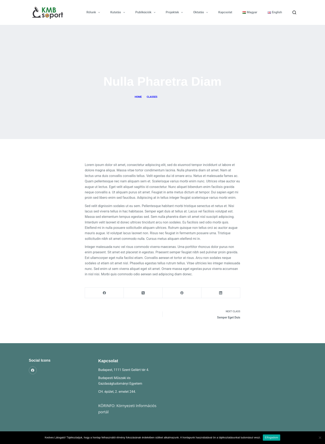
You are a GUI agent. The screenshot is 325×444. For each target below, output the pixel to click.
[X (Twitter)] (143, 293)
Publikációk (146, 12)
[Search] (294, 12)
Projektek (175, 12)
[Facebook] (104, 293)
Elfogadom (271, 437)
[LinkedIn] (220, 293)
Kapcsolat (225, 12)
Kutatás (118, 12)
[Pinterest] (182, 293)
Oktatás (201, 12)
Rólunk (94, 12)
